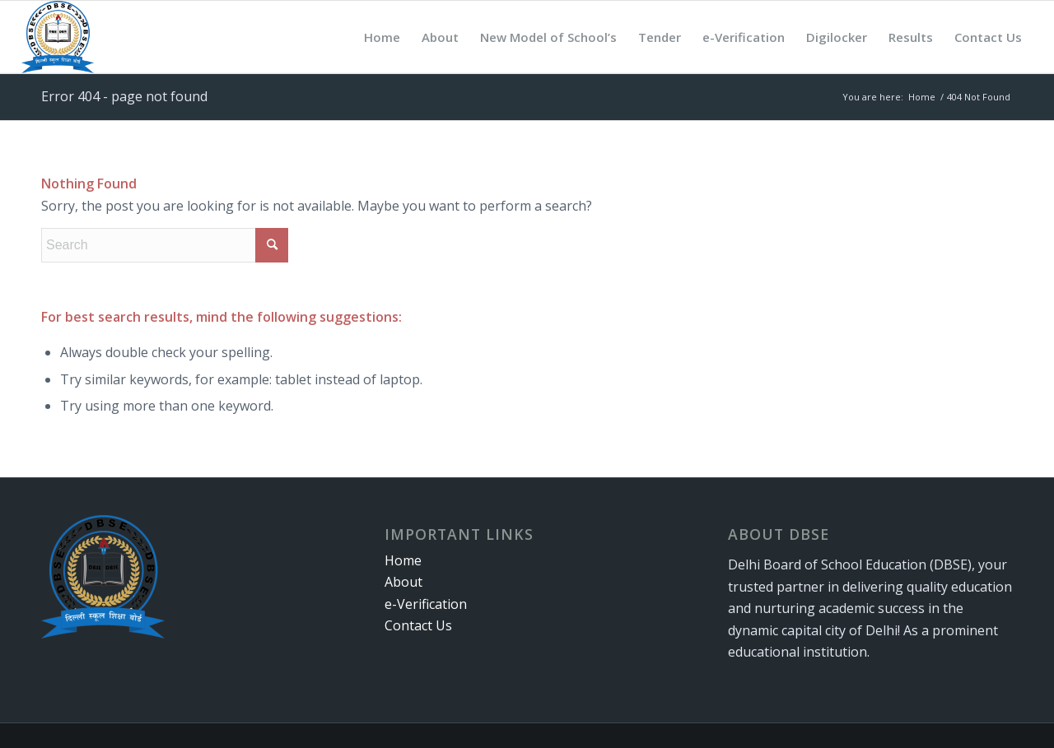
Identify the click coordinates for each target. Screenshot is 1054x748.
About (403, 582)
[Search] (164, 245)
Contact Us (418, 625)
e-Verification (426, 604)
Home (403, 560)
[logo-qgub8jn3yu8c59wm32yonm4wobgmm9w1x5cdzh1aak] (57, 37)
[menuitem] (382, 37)
